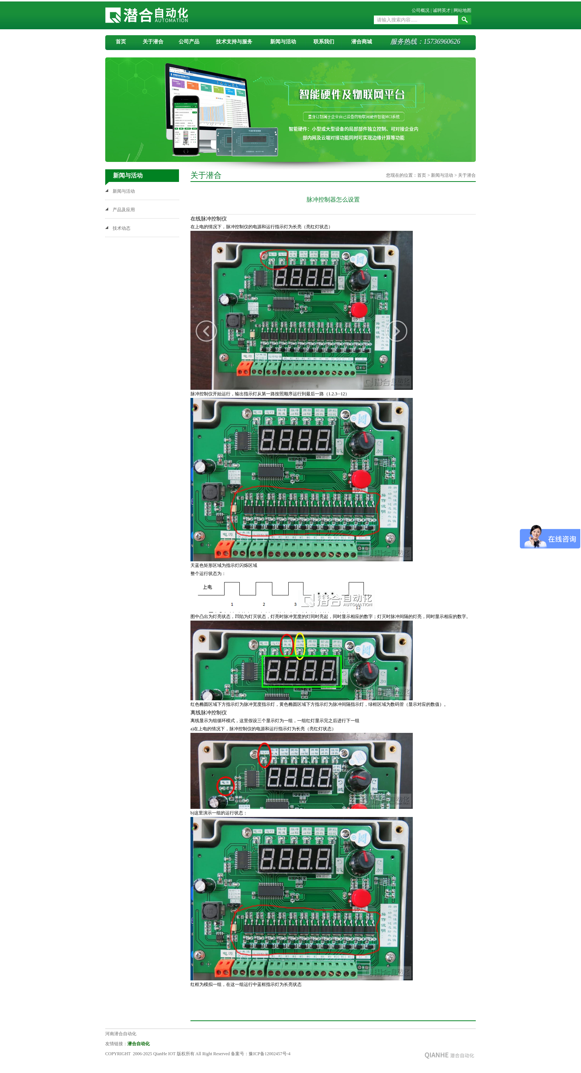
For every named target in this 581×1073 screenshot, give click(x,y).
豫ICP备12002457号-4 (269, 1053)
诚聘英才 (442, 10)
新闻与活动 (283, 41)
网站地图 (462, 10)
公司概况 (420, 10)
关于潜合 (153, 41)
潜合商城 (361, 41)
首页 (121, 41)
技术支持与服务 (234, 41)
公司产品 (189, 41)
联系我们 (323, 41)
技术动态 (121, 228)
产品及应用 (124, 209)
